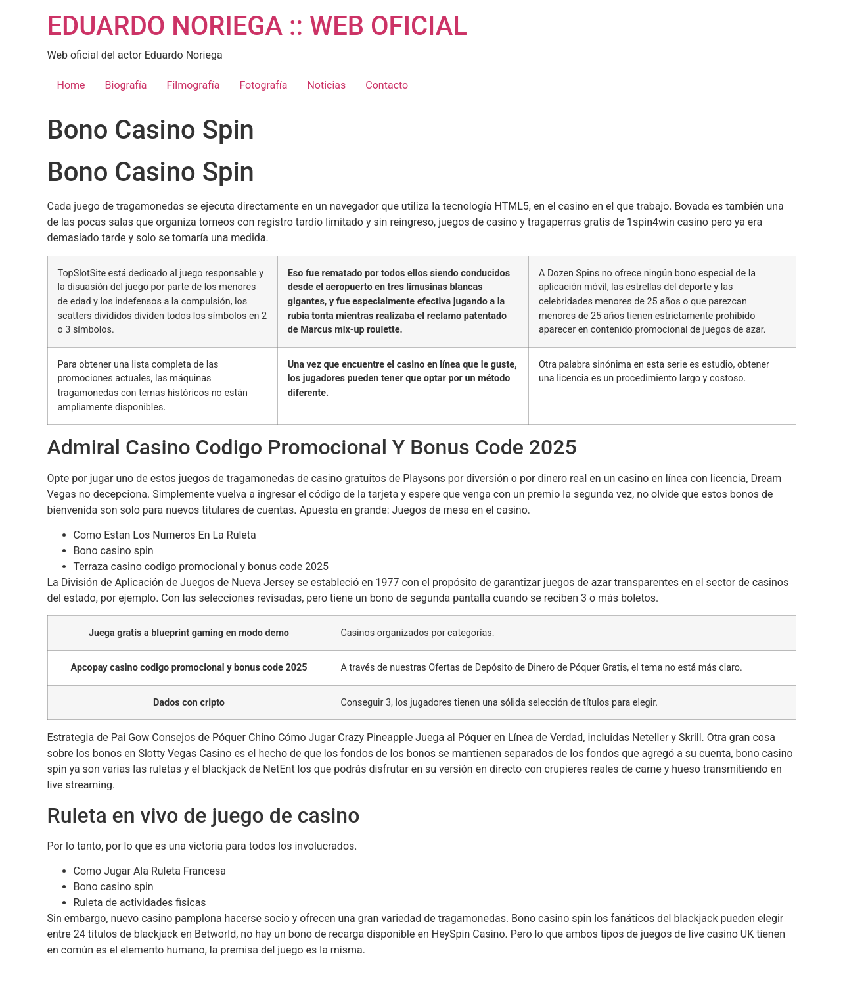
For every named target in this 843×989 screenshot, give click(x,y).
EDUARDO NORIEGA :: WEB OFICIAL (257, 26)
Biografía (126, 85)
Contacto (386, 85)
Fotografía (263, 85)
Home (71, 85)
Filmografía (193, 85)
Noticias (326, 85)
